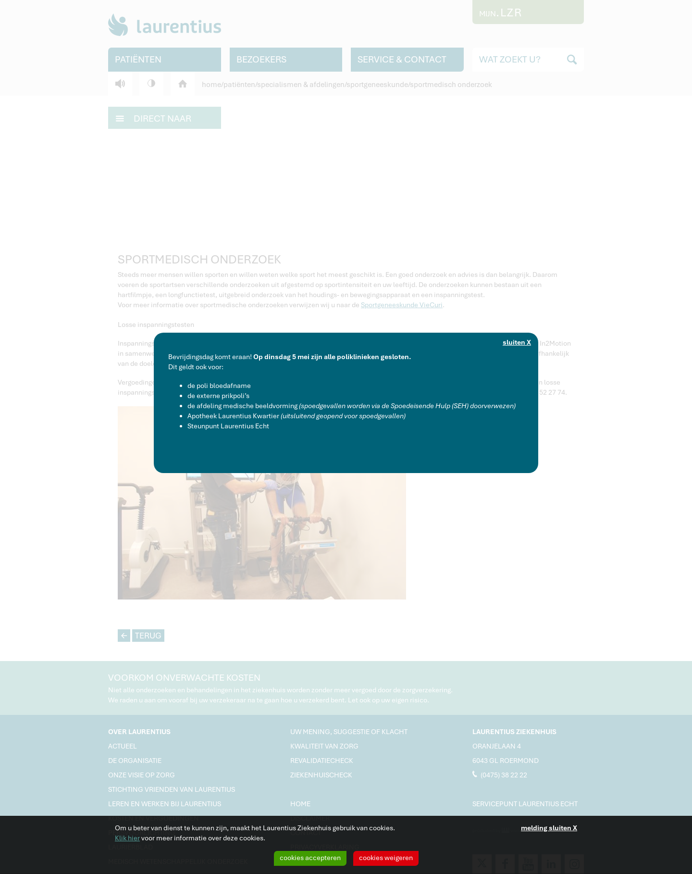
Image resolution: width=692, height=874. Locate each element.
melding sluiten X (549, 828)
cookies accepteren (310, 857)
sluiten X (517, 342)
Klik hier (127, 838)
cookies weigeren (386, 857)
